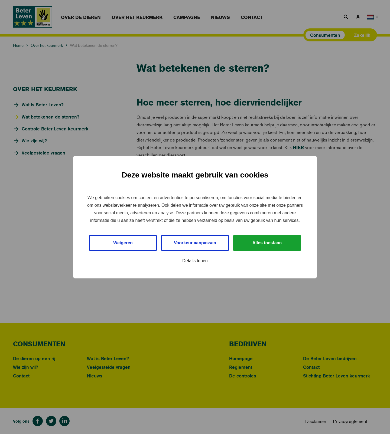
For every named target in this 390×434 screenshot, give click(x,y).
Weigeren (123, 243)
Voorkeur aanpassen (195, 243)
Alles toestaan (267, 243)
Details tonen (194, 260)
